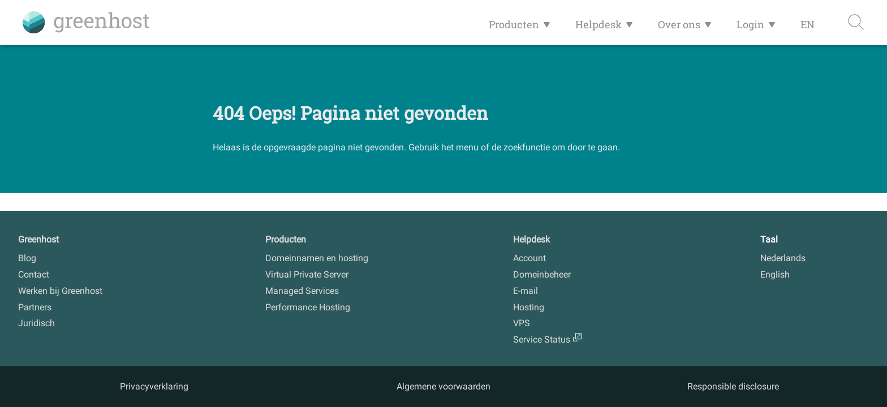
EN (807, 24)
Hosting (528, 307)
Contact (33, 274)
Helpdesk (598, 24)
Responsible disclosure (733, 386)
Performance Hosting (307, 307)
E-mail (525, 290)
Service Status (541, 339)
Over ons (679, 24)
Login (750, 24)
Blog (27, 258)
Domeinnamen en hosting (316, 258)
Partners (34, 307)
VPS (521, 323)
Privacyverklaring (154, 386)
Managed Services (302, 290)
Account (529, 258)
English (775, 274)
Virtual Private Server (306, 274)
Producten (514, 24)
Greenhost (38, 239)
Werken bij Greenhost (60, 290)
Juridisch (36, 323)
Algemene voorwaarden (443, 386)
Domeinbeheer (542, 274)
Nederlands (783, 258)
